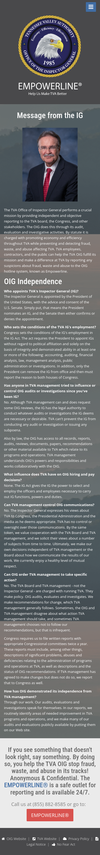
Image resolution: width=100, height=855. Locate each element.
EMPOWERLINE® (26, 785)
